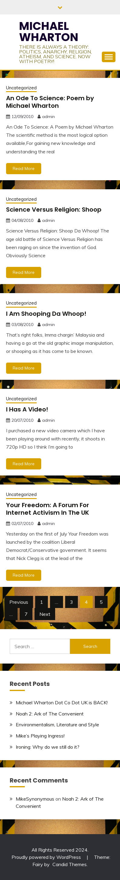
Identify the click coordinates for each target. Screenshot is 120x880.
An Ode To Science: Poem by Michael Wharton (50, 102)
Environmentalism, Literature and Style (57, 725)
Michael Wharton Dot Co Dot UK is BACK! (62, 702)
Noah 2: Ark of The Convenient (50, 714)
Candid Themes (69, 864)
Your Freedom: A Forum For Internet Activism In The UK (47, 509)
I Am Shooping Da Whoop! (46, 313)
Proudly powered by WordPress (47, 857)
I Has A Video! (27, 409)
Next (44, 614)
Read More (24, 168)
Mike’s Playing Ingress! (40, 736)
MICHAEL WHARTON (48, 31)
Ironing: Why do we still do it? (47, 747)
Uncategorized (21, 88)
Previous (18, 602)
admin (48, 116)
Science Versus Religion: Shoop (54, 209)
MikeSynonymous (35, 799)
